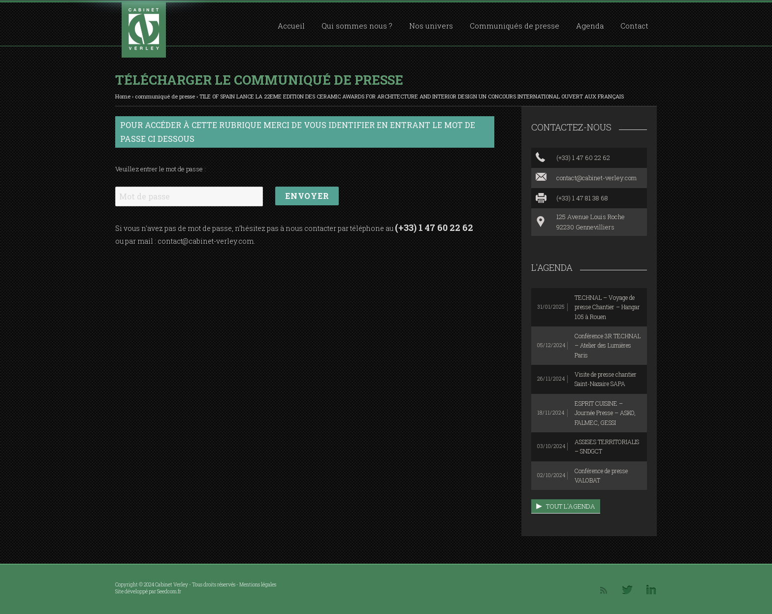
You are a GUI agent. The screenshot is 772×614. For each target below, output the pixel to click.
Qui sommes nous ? (357, 26)
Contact (634, 26)
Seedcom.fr (169, 591)
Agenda (590, 26)
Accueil (291, 26)
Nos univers (431, 26)
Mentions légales (257, 585)
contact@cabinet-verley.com (206, 241)
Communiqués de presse (514, 26)
